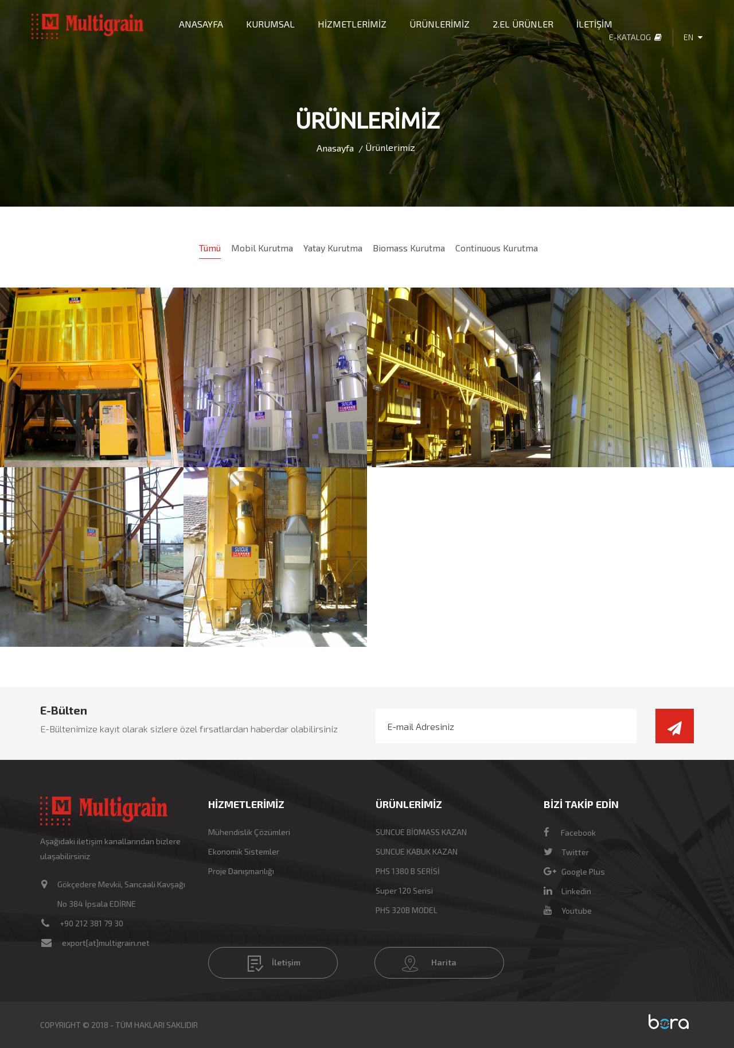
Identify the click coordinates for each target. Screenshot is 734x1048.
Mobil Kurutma (262, 247)
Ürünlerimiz (390, 147)
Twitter (566, 852)
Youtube (568, 910)
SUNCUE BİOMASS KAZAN (421, 832)
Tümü (210, 247)
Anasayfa (335, 147)
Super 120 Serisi (404, 890)
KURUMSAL (270, 24)
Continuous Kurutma (496, 247)
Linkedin (567, 891)
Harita (429, 963)
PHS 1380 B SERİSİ (408, 871)
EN (693, 37)
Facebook (570, 832)
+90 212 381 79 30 (91, 923)
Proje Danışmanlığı (241, 871)
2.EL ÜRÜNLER (523, 24)
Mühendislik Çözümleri (249, 832)
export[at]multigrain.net (106, 943)
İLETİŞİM (594, 24)
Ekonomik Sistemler (243, 851)
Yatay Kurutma (332, 247)
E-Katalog (635, 37)
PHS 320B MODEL (407, 910)
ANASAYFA (201, 24)
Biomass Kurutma (409, 247)
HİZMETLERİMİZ (352, 24)
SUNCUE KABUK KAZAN (417, 851)
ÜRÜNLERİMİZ (439, 24)
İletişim (273, 963)
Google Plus (574, 871)
